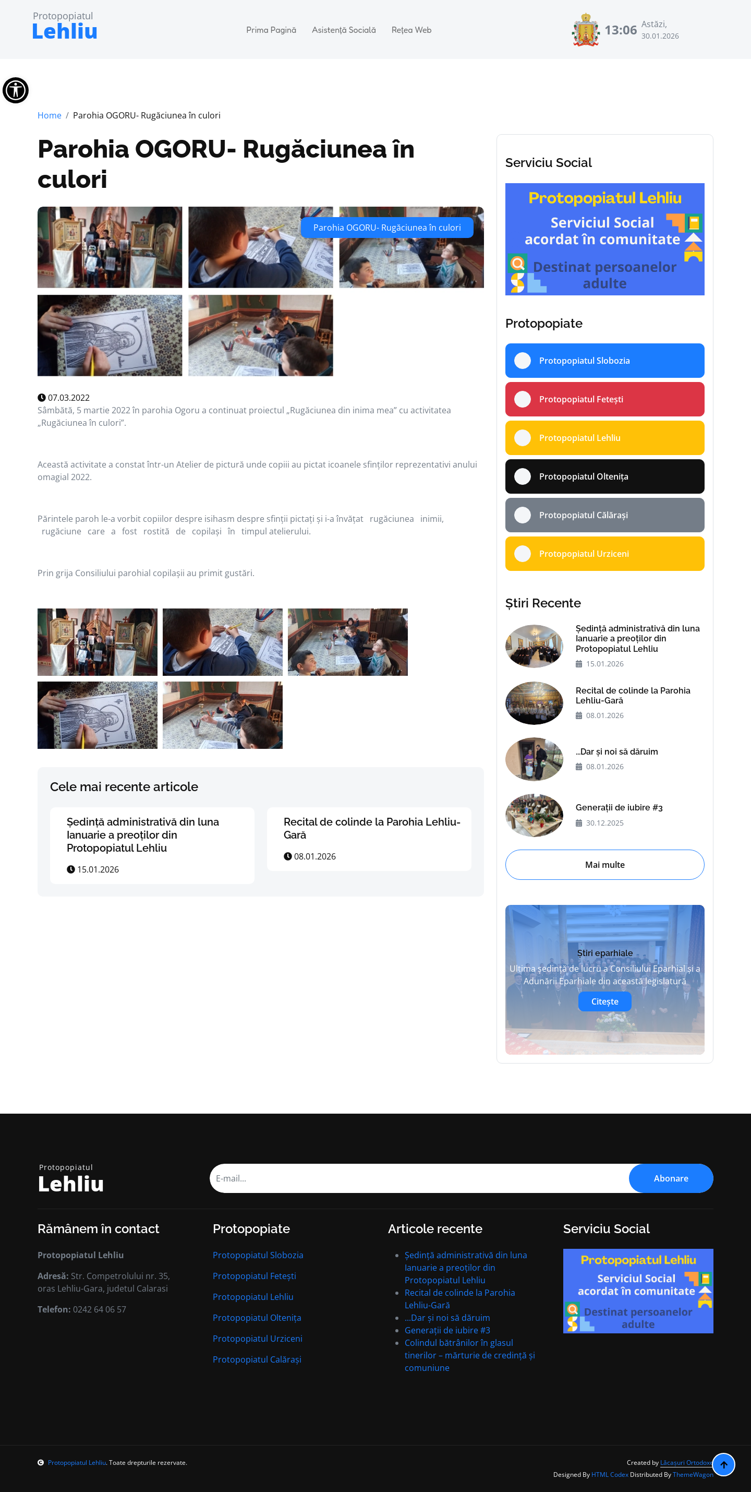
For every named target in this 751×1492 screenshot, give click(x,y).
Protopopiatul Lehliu (253, 1297)
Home (50, 115)
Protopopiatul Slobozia (258, 1255)
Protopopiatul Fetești (254, 1276)
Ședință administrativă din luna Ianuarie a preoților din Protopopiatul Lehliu (143, 835)
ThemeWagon (693, 1474)
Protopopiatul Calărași (257, 1359)
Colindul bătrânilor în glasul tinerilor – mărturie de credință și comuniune (470, 1355)
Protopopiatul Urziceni (257, 1338)
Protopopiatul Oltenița (257, 1317)
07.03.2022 (64, 397)
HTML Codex (609, 1474)
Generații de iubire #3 (619, 808)
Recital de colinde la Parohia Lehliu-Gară (633, 696)
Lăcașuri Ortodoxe (686, 1462)
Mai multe (605, 864)
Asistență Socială (344, 30)
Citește (605, 1001)
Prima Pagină (272, 30)
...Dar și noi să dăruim (617, 752)
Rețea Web (412, 30)
